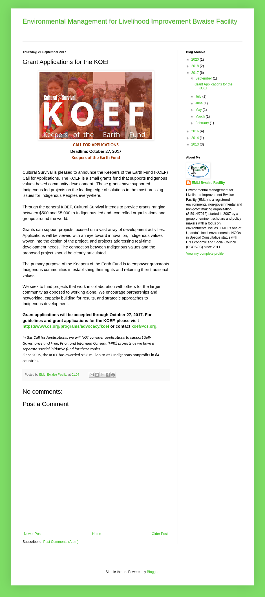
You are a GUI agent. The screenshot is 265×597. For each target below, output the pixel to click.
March (200, 116)
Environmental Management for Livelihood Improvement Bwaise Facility (130, 21)
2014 (195, 138)
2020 (195, 59)
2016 (195, 131)
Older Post (160, 534)
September (204, 78)
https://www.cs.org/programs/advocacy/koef (66, 326)
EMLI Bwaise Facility (208, 183)
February (202, 123)
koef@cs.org (143, 326)
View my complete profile (205, 253)
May (199, 110)
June (199, 103)
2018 (195, 66)
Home (96, 534)
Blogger (152, 572)
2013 (195, 144)
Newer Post (32, 534)
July (198, 96)
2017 (195, 73)
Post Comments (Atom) (60, 542)
